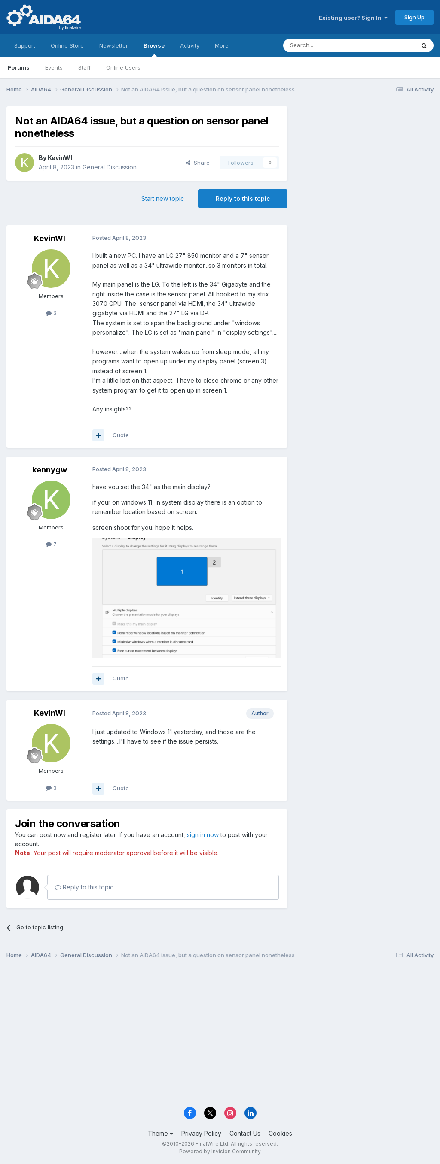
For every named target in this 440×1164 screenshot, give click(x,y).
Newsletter (113, 45)
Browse (154, 49)
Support (24, 45)
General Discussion (109, 167)
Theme (160, 1133)
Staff (84, 67)
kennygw (49, 469)
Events (54, 67)
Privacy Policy (201, 1133)
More (222, 45)
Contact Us (244, 1133)
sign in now (203, 834)
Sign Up (414, 17)
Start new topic (162, 198)
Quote (121, 435)
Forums (19, 67)
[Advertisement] (365, 163)
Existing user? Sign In (353, 17)
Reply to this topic (243, 198)
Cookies (280, 1133)
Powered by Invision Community (220, 1151)
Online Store (67, 45)
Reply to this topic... (86, 887)
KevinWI (60, 157)
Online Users (123, 67)
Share (198, 162)
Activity (189, 45)
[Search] (327, 45)
